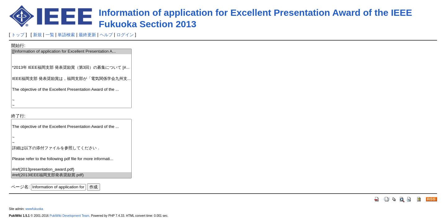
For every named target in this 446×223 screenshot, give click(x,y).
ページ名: (20, 186)
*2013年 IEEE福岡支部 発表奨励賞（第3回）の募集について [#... (71, 68)
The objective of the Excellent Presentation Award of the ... (71, 89)
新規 (37, 34)
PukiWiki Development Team (69, 215)
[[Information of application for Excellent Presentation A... (71, 51)
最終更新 (87, 34)
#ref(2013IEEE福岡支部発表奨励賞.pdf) (71, 175)
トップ (17, 34)
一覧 (50, 34)
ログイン (125, 34)
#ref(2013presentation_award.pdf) (71, 169)
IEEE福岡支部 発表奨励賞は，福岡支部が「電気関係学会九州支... (71, 79)
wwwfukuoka (34, 209)
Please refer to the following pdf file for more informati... (71, 159)
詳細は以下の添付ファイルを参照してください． (71, 148)
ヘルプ (106, 34)
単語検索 (66, 34)
